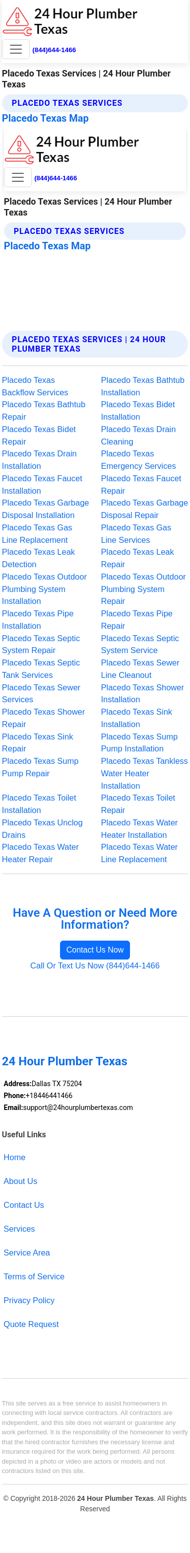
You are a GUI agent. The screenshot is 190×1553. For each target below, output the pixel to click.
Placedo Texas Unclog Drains (42, 828)
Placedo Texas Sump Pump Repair (40, 767)
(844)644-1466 (54, 50)
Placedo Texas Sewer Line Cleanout (140, 668)
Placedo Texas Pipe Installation (38, 619)
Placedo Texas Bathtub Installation (143, 386)
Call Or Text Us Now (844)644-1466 (95, 965)
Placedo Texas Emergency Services (138, 459)
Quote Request (31, 1324)
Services (19, 1228)
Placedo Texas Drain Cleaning (138, 435)
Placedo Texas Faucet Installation (42, 484)
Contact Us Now (95, 950)
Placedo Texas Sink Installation (137, 718)
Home (14, 1157)
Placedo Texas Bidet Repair (39, 435)
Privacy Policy (29, 1300)
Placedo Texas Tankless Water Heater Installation (144, 773)
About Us (20, 1181)
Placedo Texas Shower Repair (43, 718)
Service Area (26, 1252)
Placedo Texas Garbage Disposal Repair (145, 508)
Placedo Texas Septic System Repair (41, 644)
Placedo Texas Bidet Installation (138, 410)
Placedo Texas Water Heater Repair (40, 853)
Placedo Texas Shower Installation (142, 693)
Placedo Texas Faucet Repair (141, 484)
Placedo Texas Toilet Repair (138, 803)
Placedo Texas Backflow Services (35, 386)
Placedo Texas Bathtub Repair (43, 410)
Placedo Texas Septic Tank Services (41, 668)
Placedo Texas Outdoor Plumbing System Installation (44, 589)
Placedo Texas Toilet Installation (39, 803)
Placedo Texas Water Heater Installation (139, 828)
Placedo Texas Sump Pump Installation (139, 742)
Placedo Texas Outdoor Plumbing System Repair (143, 589)
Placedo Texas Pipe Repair (137, 619)
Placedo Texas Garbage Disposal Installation (45, 508)
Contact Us (23, 1204)
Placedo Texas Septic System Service (140, 644)
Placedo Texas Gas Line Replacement (37, 533)
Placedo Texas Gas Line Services (136, 533)
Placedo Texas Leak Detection (38, 558)
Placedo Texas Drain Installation (39, 459)
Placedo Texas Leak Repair (137, 558)
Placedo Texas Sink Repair (37, 742)
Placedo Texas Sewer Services (41, 693)
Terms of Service (33, 1276)
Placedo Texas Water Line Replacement (139, 853)
